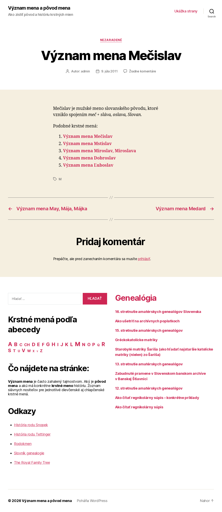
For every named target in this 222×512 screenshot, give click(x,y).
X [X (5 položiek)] (34, 351)
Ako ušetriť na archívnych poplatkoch (147, 321)
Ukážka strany (185, 11)
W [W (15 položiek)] (29, 351)
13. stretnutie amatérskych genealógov (149, 364)
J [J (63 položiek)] (61, 344)
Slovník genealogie (29, 453)
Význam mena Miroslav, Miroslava (99, 151)
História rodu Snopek (31, 425)
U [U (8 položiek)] (19, 351)
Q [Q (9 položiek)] (98, 345)
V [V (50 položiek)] (23, 350)
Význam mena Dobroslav (89, 158)
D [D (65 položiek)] (33, 344)
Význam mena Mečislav (88, 136)
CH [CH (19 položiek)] (27, 345)
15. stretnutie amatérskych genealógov (149, 330)
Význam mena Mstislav (87, 143)
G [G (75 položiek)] (48, 344)
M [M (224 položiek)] (77, 344)
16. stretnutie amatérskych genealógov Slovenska (158, 312)
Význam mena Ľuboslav (88, 165)
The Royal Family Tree (32, 462)
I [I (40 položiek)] (58, 344)
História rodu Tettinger (32, 434)
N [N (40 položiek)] (83, 344)
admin (85, 71)
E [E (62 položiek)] (38, 344)
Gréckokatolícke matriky (136, 340)
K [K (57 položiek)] (66, 344)
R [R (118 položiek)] (103, 344)
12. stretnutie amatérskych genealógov (149, 388)
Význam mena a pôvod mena (39, 8)
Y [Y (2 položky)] (37, 351)
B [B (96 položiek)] (15, 344)
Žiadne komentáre (142, 71)
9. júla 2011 (109, 71)
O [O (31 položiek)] (89, 344)
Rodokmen (23, 444)
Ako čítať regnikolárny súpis (139, 407)
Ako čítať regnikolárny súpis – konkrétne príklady (157, 398)
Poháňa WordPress (92, 501)
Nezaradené (111, 40)
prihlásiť (144, 259)
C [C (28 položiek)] (20, 344)
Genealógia (135, 298)
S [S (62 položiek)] (9, 350)
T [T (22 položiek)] (14, 350)
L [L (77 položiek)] (71, 344)
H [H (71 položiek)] (53, 344)
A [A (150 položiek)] (10, 344)
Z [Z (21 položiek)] (41, 350)
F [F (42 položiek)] (43, 344)
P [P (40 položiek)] (93, 344)
